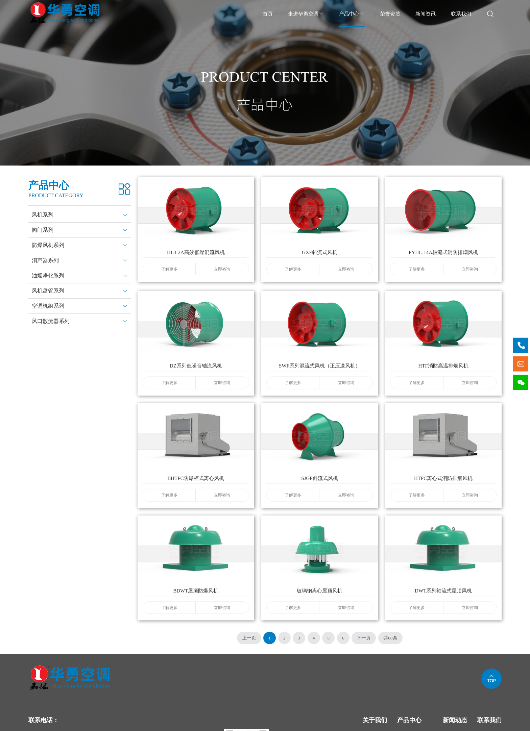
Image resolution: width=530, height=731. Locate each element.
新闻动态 (455, 720)
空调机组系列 (48, 306)
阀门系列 (42, 230)
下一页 (364, 637)
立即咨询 (222, 273)
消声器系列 (45, 260)
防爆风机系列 (48, 245)
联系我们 (461, 14)
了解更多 (169, 273)
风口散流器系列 (51, 321)
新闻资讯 (425, 14)
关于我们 (375, 720)
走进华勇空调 (306, 14)
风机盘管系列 (48, 291)
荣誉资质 (390, 14)
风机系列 (42, 215)
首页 (268, 14)
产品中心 (352, 14)
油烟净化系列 (48, 275)
